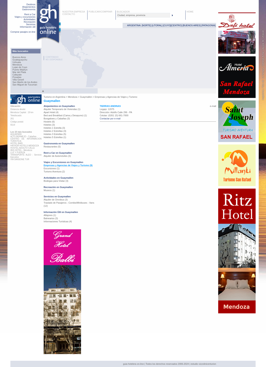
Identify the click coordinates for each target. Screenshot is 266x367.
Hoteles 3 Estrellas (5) (55, 134)
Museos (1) (49, 190)
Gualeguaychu (19, 59)
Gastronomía (28, 9)
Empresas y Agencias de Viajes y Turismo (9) (68, 165)
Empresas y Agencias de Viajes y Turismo (116, 97)
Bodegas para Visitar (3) (56, 181)
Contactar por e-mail (110, 118)
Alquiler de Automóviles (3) (57, 156)
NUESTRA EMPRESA (73, 11)
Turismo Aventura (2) (54, 171)
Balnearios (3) (51, 218)
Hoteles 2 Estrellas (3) (55, 131)
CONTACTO (68, 14)
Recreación (29, 22)
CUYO (167, 25)
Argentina (60, 97)
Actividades (29, 19)
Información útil (27, 27)
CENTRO (176, 25)
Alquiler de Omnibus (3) (56, 199)
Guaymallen (86, 97)
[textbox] (143, 15)
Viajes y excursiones (25, 17)
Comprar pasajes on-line (22, 32)
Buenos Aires (19, 57)
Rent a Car (29, 14)
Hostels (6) (49, 121)
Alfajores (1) (50, 215)
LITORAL (157, 25)
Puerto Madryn (19, 69)
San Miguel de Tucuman (24, 84)
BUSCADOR (123, 11)
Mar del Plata (19, 72)
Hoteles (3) (49, 125)
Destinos (30, 4)
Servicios (30, 24)
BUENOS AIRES (191, 25)
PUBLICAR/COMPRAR (100, 11)
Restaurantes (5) (52, 146)
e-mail (213, 106)
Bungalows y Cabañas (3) (57, 118)
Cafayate (17, 74)
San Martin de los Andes (24, 82)
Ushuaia (16, 62)
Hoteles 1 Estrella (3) (54, 128)
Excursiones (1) (51, 168)
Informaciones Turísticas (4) (58, 221)
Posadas (16, 77)
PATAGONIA (208, 25)
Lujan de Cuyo (19, 67)
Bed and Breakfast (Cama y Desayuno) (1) (65, 115)
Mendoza (17, 64)
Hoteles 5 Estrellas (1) (55, 137)
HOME (190, 11)
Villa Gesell (18, 79)
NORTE (146, 25)
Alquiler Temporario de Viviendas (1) (62, 109)
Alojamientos (28, 7)
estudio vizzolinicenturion (203, 364)
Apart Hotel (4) (51, 112)
